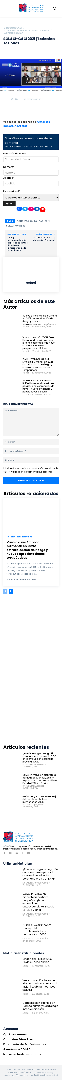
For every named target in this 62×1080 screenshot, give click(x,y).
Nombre (8, 167)
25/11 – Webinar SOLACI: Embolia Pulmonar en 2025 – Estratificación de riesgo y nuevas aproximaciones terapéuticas (38, 364)
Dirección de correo (15, 153)
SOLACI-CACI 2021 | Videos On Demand (44, 239)
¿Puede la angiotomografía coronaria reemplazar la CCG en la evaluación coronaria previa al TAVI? (39, 757)
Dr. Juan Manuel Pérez (33, 764)
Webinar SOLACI (14, 33)
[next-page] (11, 591)
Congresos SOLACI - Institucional (26, 30)
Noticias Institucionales (19, 537)
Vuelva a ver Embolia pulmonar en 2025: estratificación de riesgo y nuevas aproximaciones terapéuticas (40, 320)
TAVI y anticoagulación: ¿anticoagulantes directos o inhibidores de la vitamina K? (17, 244)
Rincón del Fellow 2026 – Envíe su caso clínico (38, 960)
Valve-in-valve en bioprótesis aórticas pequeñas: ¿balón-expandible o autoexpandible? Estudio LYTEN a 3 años (39, 779)
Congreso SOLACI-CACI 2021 (33, 221)
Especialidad (11, 191)
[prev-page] (5, 591)
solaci (14, 99)
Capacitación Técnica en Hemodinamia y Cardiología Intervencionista (40, 1006)
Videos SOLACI (13, 28)
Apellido (8, 177)
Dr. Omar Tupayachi (32, 804)
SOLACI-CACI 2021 (16, 225)
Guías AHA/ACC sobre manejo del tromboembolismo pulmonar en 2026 (39, 799)
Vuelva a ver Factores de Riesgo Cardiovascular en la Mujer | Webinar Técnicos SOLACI (40, 985)
